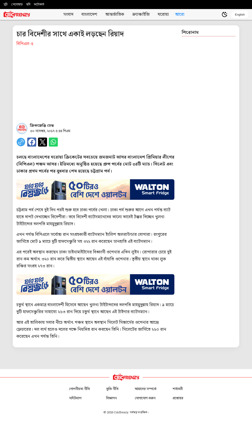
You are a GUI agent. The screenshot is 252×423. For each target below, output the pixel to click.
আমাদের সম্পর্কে (145, 389)
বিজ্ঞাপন (111, 398)
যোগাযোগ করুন (145, 398)
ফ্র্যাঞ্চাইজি (141, 14)
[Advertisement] (95, 83)
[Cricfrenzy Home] (17, 14)
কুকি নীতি (112, 389)
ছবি (28, 4)
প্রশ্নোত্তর (178, 398)
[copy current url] (20, 142)
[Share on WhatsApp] (53, 142)
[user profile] (217, 14)
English (240, 14)
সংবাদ (68, 14)
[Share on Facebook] (31, 142)
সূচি (6, 4)
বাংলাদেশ (89, 14)
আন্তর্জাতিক (114, 14)
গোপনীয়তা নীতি (79, 389)
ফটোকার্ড (39, 4)
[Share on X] (42, 142)
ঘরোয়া (163, 14)
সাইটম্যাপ (75, 398)
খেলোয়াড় (17, 4)
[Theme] (224, 14)
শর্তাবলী (178, 389)
